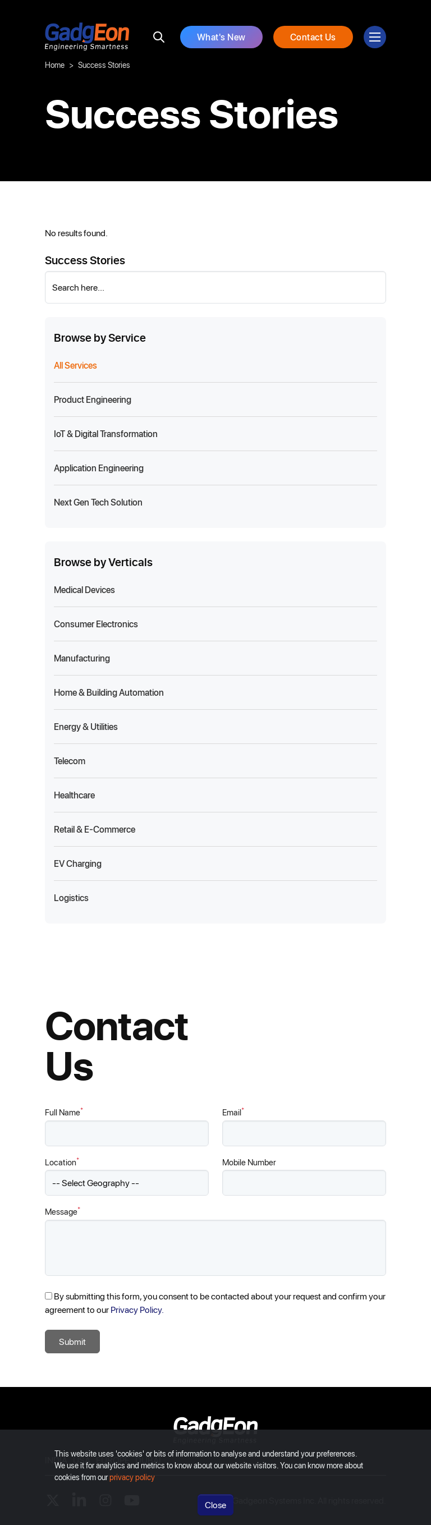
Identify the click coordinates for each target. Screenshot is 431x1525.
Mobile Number (249, 1162)
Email (233, 1112)
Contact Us (313, 37)
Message (62, 1211)
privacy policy (132, 1477)
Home (55, 64)
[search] (159, 37)
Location (62, 1162)
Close (215, 1504)
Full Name (64, 1112)
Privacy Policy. (137, 1309)
